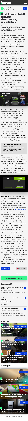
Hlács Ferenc (10, 7)
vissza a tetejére (21, 273)
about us (22, 417)
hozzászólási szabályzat (9, 417)
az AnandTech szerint (20, 209)
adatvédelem (17, 417)
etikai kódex (20, 416)
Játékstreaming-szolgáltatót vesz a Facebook (12, 298)
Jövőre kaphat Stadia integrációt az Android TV (12, 288)
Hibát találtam (21, 268)
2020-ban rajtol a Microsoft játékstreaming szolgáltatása (10, 309)
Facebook (5, 268)
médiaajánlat (14, 416)
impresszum (8, 416)
